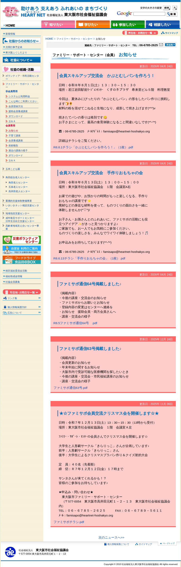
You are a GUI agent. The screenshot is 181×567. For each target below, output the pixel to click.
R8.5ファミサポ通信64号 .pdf (75, 323)
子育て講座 (14, 135)
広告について (15, 312)
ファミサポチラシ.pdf (69, 522)
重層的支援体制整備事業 (19, 200)
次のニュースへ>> (111, 537)
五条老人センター (18, 187)
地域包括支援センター (17, 213)
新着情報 (10, 33)
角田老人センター (18, 182)
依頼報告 (13, 145)
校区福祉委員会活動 (16, 270)
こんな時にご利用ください (23, 101)
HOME (49, 38)
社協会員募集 (13, 282)
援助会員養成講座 (18, 111)
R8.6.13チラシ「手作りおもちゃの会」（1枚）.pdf (89, 258)
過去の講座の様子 (18, 150)
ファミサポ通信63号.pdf (71, 387)
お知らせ (13, 130)
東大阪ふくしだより (16, 52)
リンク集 (12, 298)
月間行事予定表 (14, 47)
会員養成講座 (16, 140)
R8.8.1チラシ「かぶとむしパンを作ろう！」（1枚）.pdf (93, 147)
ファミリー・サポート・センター (74, 38)
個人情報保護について (118, 544)
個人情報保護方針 (17, 307)
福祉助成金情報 (14, 276)
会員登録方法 (16, 106)
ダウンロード (16, 116)
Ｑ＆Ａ (12, 121)
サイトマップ (145, 544)
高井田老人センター (19, 191)
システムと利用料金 (19, 96)
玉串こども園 (13, 169)
